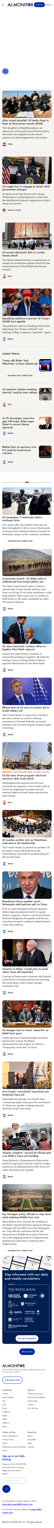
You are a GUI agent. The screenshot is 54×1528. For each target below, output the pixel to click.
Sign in (49, 4)
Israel (4, 1408)
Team (30, 1443)
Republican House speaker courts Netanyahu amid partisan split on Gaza (24, 903)
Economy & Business (36, 1397)
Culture (31, 1404)
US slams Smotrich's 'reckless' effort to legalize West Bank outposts (24, 648)
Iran (3, 1400)
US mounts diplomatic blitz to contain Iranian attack (23, 254)
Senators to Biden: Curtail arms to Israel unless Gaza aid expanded (25, 970)
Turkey (5, 1393)
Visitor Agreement (9, 1436)
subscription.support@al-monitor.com (17, 1504)
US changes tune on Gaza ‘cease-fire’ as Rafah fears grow (25, 1031)
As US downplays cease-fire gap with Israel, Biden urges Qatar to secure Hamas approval (18, 422)
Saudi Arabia (7, 1397)
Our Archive (33, 1408)
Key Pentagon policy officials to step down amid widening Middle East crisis (26, 1215)
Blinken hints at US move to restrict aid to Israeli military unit (25, 709)
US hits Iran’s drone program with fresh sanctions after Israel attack (24, 777)
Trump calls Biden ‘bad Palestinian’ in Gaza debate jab (20, 362)
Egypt (4, 1415)
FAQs (4, 1443)
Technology (32, 1400)
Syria (4, 1426)
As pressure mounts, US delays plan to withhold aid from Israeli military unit (24, 580)
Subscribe (39, 4)
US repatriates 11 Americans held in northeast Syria (22, 519)
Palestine (6, 1411)
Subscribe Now (12, 1380)
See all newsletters (27, 1338)
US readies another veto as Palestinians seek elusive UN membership (24, 841)
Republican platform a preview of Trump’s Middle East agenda (26, 320)
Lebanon (5, 1422)
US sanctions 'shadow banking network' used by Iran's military (19, 391)
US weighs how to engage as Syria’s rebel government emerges (26, 188)
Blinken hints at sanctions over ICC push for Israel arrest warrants (19, 450)
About (30, 1436)
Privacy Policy (8, 1439)
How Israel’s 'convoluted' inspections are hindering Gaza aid (25, 1093)
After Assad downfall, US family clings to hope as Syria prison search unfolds (25, 122)
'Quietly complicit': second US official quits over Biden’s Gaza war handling (26, 1154)
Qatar (4, 1419)
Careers (31, 1446)
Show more (27, 1351)
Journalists (32, 1439)
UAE (4, 1404)
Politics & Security (35, 1393)
